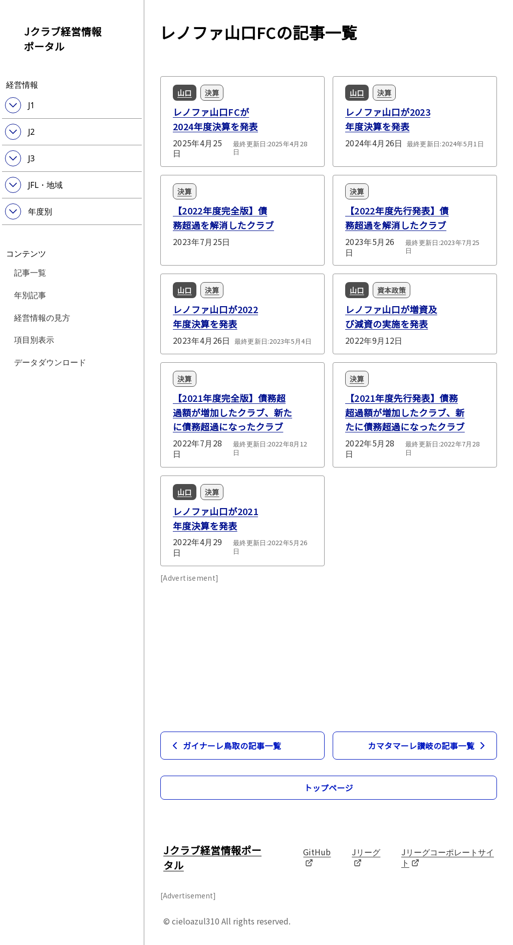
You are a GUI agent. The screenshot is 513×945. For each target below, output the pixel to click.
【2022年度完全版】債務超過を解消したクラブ (223, 217)
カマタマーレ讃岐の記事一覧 (428, 746)
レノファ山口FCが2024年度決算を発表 (215, 119)
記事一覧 (30, 272)
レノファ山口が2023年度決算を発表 (387, 119)
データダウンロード (50, 362)
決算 (212, 93)
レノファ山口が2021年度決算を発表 (215, 518)
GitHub (317, 856)
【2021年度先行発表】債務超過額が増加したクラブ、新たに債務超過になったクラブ (405, 412)
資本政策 (391, 290)
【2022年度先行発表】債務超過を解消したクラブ (397, 217)
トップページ (328, 788)
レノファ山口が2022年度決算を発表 (215, 316)
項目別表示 (34, 339)
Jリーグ (366, 856)
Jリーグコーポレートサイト (447, 857)
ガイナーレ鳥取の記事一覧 (225, 746)
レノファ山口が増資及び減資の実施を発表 (391, 316)
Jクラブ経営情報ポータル (63, 39)
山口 (184, 93)
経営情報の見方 (42, 317)
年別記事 (30, 295)
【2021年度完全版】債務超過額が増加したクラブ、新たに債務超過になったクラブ (232, 412)
